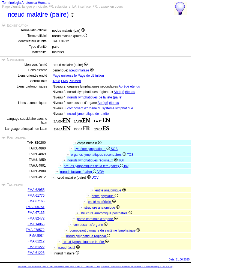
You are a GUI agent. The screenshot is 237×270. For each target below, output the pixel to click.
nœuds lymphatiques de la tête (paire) (94, 97)
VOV (100, 172)
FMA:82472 (36, 218)
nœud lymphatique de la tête (88, 114)
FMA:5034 (36, 236)
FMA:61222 (36, 247)
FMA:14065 (36, 224)
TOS (130, 155)
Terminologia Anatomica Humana (26, 3)
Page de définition (91, 75)
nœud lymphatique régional (88, 236)
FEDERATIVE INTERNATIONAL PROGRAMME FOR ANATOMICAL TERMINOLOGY (59, 266)
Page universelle (65, 75)
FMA (64, 81)
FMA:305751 (35, 207)
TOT (121, 160)
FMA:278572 (35, 230)
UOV (94, 177)
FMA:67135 (36, 213)
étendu (135, 86)
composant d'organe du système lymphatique (100, 108)
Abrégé (124, 86)
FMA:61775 (36, 195)
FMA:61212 (36, 241)
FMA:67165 (36, 201)
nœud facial (68, 248)
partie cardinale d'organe (97, 219)
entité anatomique (110, 190)
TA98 (56, 81)
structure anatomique (101, 207)
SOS (114, 149)
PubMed (75, 81)
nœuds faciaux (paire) (78, 172)
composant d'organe (90, 225)
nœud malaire (81, 70)
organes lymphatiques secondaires (99, 155)
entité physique (105, 196)
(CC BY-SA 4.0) (165, 266)
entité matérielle (101, 202)
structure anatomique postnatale (106, 213)
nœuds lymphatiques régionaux (92, 160)
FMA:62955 (36, 190)
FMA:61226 (36, 253)
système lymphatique (93, 149)
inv (126, 166)
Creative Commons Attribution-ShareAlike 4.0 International (129, 266)
